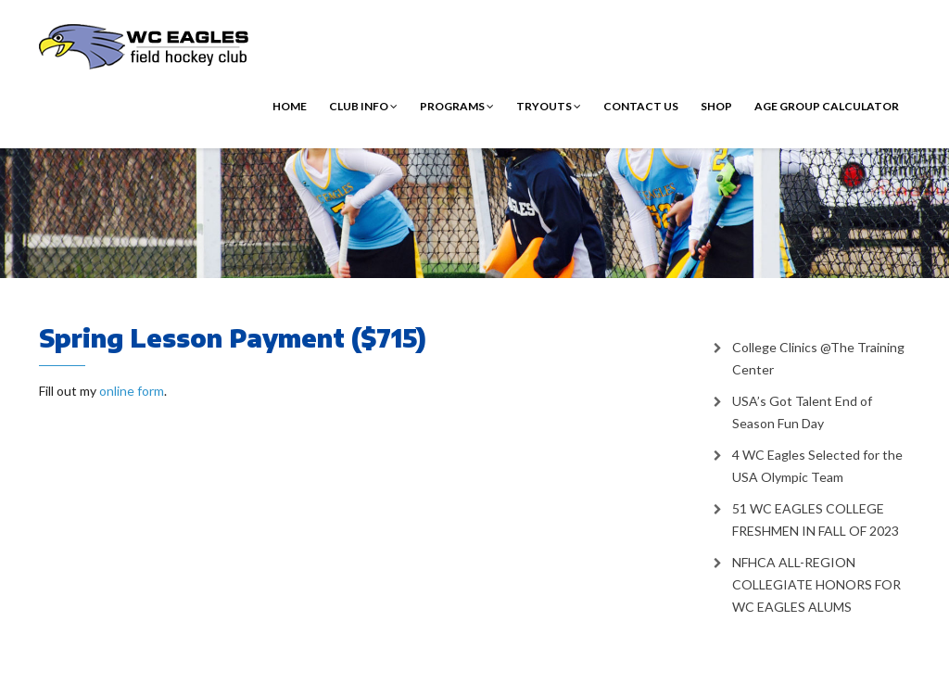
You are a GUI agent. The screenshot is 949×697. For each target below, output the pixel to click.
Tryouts (548, 106)
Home (289, 106)
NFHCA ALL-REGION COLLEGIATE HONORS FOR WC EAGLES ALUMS (816, 584)
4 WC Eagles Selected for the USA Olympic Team (817, 466)
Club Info (363, 106)
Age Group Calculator (826, 106)
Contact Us (640, 106)
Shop (716, 106)
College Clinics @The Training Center (818, 358)
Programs (457, 106)
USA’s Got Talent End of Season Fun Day (802, 412)
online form (131, 391)
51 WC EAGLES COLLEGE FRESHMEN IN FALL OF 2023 (815, 520)
